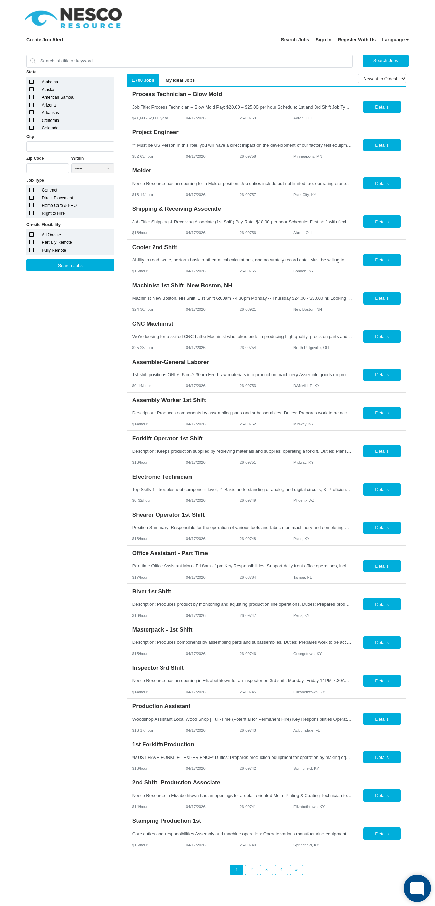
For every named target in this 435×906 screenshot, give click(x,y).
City (30, 136)
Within (77, 158)
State (31, 72)
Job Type (35, 180)
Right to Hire (53, 213)
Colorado (50, 128)
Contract (49, 190)
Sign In (324, 39)
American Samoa (58, 97)
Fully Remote (54, 250)
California (51, 120)
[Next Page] (296, 870)
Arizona (49, 105)
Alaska (48, 89)
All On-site (51, 234)
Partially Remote (57, 242)
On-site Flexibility (43, 224)
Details (382, 107)
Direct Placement (57, 198)
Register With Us (357, 39)
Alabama (50, 82)
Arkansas (50, 112)
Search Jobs (295, 39)
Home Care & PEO (59, 205)
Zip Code (35, 158)
